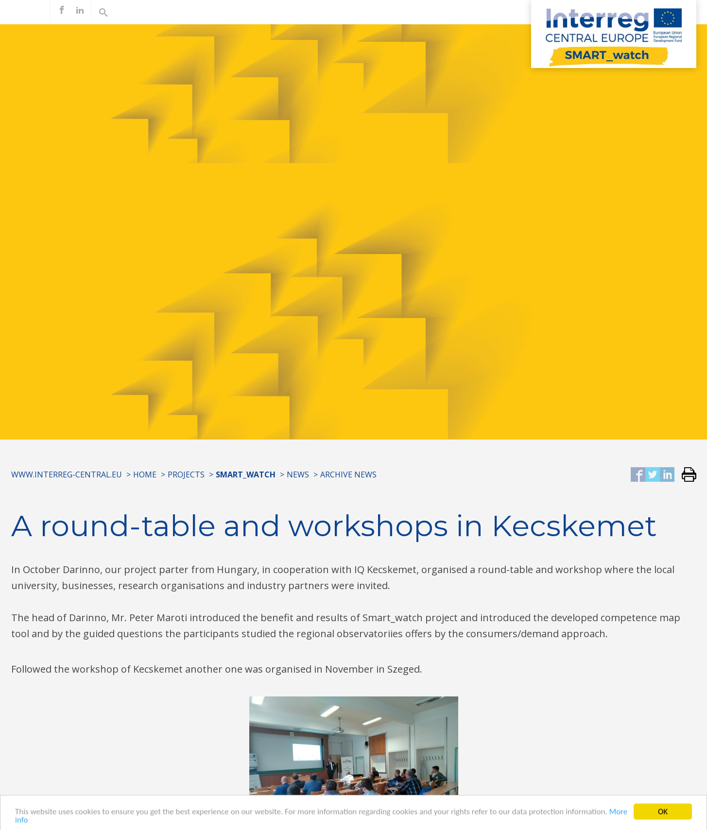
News (298, 474)
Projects (186, 474)
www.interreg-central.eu (66, 474)
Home (144, 474)
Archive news (348, 474)
